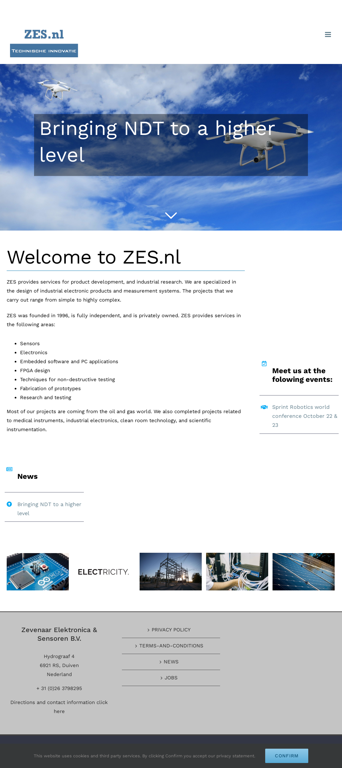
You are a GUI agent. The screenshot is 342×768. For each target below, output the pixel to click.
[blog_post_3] (304, 571)
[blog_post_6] (38, 571)
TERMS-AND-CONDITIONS (171, 646)
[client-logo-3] (104, 571)
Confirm (287, 755)
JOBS (171, 678)
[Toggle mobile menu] (328, 34)
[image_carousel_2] (171, 571)
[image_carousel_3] (237, 571)
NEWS (171, 662)
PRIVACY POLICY (171, 630)
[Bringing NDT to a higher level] (171, 147)
